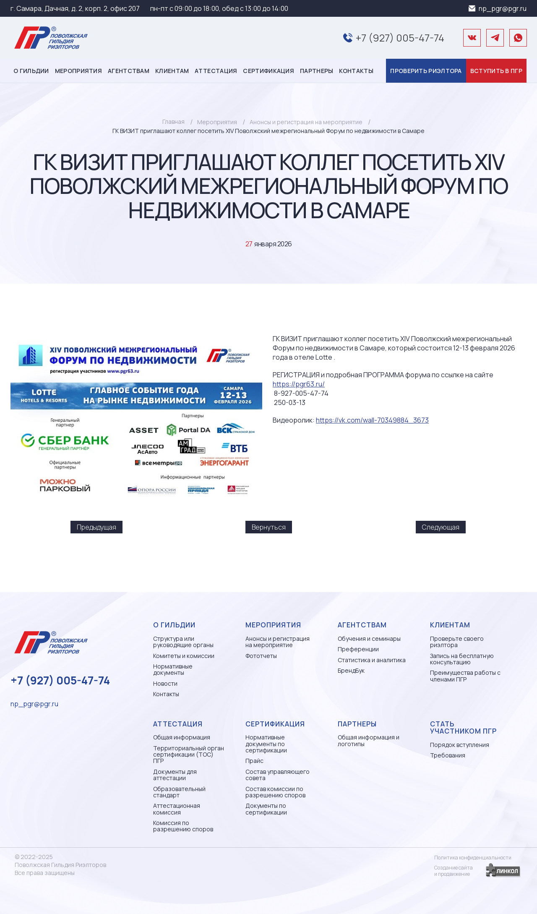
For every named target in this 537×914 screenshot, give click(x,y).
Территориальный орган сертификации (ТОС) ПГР (188, 754)
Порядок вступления (459, 745)
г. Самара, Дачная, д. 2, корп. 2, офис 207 (75, 8)
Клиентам (172, 71)
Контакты (356, 71)
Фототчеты (261, 656)
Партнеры (316, 71)
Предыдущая (96, 527)
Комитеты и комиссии (183, 656)
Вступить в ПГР (496, 71)
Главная (173, 121)
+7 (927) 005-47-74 (400, 37)
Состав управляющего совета (277, 774)
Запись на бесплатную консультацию (462, 659)
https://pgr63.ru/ (299, 384)
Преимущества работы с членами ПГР (465, 675)
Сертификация (268, 71)
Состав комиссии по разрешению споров (275, 792)
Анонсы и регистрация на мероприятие (277, 641)
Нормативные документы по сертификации (266, 743)
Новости (165, 683)
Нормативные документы (173, 669)
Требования (447, 755)
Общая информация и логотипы (368, 740)
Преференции (358, 649)
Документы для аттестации (175, 774)
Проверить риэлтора (425, 71)
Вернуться (269, 527)
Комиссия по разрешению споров (183, 826)
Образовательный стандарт (179, 792)
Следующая (440, 527)
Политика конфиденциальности (472, 857)
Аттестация (216, 71)
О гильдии (31, 71)
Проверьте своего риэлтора (457, 641)
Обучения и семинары (369, 638)
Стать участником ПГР (463, 727)
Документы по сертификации (266, 808)
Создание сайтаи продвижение (453, 870)
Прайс (254, 760)
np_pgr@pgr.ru (503, 8)
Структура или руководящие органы (183, 641)
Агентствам (128, 71)
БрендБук (351, 670)
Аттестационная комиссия (176, 808)
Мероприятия (78, 71)
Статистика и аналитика (372, 660)
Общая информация (181, 737)
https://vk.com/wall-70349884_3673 (372, 420)
